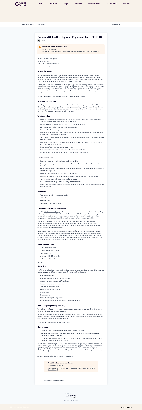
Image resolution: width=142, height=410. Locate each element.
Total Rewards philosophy (52, 212)
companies (28, 24)
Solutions (53, 4)
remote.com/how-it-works (83, 79)
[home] (21, 4)
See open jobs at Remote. (49, 49)
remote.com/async (60, 311)
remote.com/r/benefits (82, 270)
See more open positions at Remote (54, 380)
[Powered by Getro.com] (71, 395)
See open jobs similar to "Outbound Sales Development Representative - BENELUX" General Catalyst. (70, 51)
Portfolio (41, 4)
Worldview (78, 4)
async (62, 284)
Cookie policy (74, 400)
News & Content (111, 4)
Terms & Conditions (126, 407)
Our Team (126, 4)
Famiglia (66, 4)
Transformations (94, 4)
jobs (41, 24)
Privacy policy (66, 400)
